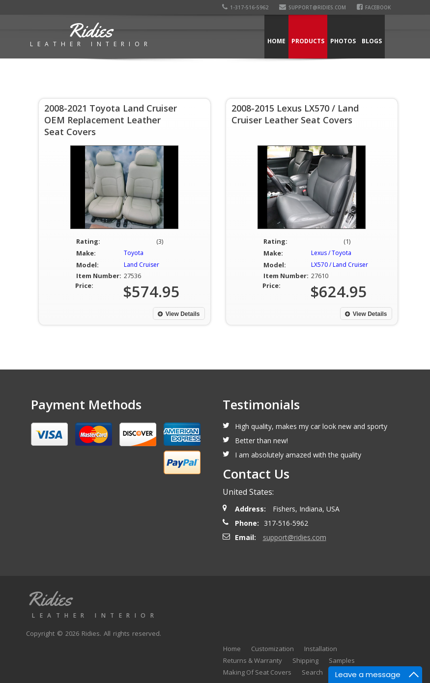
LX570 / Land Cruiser (339, 264)
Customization (272, 648)
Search (312, 672)
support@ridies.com (314, 7)
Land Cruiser (141, 264)
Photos (343, 41)
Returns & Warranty (252, 660)
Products (307, 41)
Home (276, 41)
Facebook (375, 7)
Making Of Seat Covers (257, 672)
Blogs (372, 41)
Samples (342, 660)
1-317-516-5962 (247, 7)
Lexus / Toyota (331, 253)
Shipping (305, 660)
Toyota (133, 253)
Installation (320, 648)
